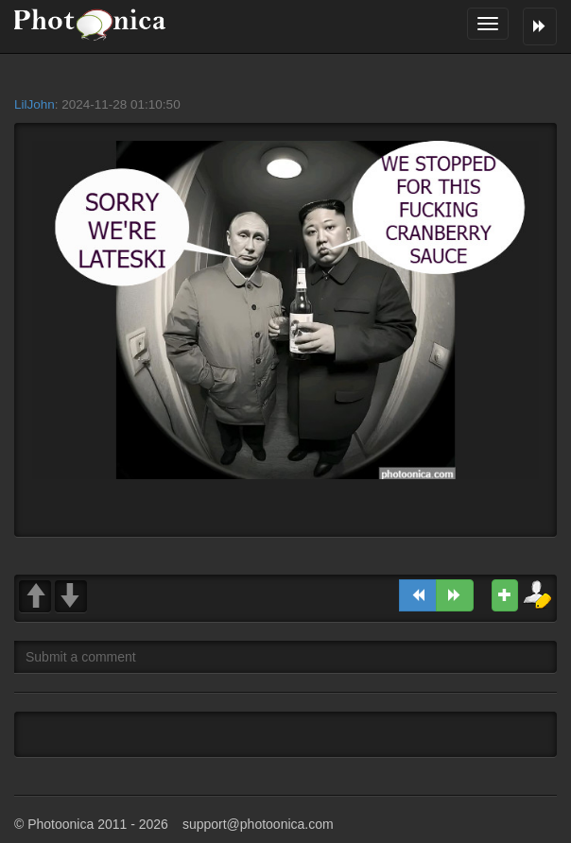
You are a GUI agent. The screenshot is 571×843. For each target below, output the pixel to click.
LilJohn (34, 104)
